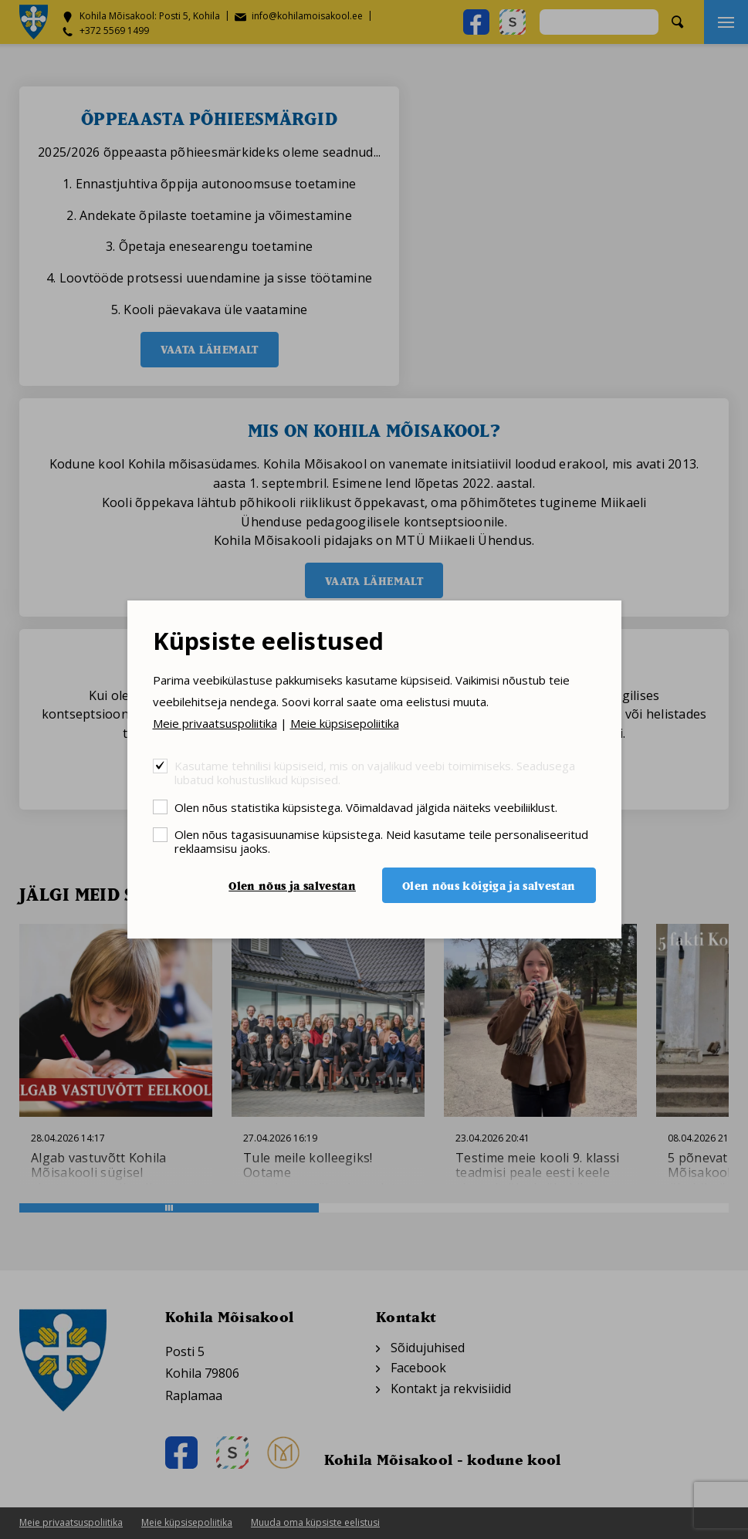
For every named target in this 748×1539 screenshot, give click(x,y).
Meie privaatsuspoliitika (215, 723)
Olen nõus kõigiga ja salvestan (489, 885)
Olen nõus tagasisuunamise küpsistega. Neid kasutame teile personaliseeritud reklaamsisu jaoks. (381, 841)
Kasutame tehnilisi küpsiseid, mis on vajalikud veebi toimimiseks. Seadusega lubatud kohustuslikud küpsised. (374, 772)
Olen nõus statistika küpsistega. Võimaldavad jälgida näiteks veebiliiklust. (365, 807)
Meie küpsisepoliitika (344, 723)
